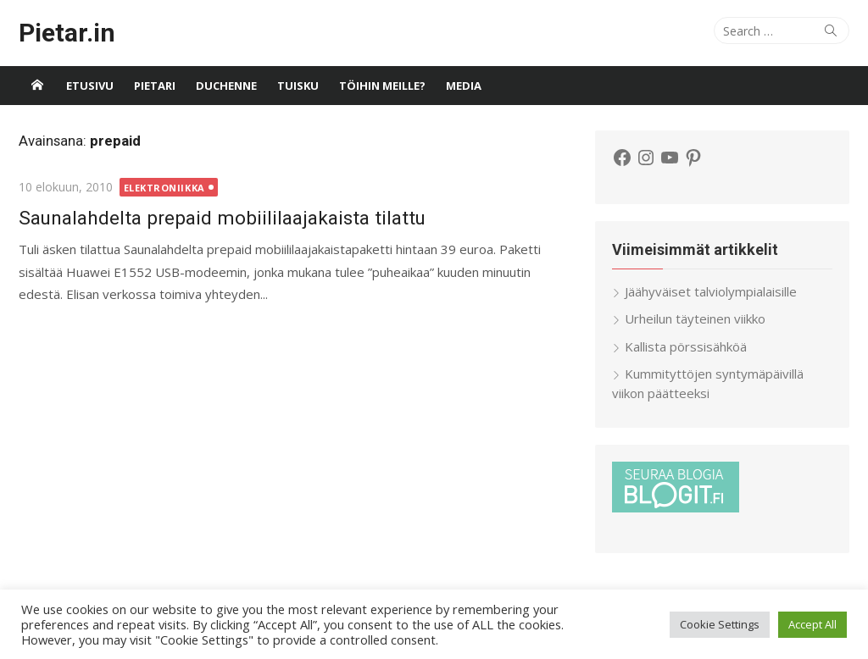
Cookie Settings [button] (720, 624)
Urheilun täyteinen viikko (695, 318)
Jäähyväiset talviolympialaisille (711, 291)
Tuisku (298, 85)
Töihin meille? (382, 85)
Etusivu (90, 85)
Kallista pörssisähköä (686, 346)
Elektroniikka (164, 187)
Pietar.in (67, 32)
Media (463, 85)
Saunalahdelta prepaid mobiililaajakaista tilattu (222, 218)
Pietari (154, 85)
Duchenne (226, 85)
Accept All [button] (812, 624)
